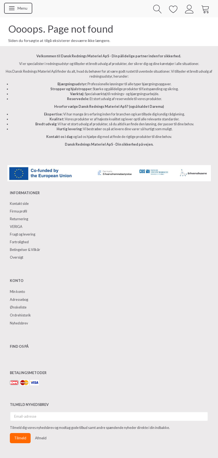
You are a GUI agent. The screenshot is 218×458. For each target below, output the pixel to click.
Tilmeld (20, 438)
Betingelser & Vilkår (25, 250)
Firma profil (18, 211)
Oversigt (16, 257)
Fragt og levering (22, 234)
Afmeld (40, 438)
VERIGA (16, 227)
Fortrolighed (19, 242)
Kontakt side (19, 204)
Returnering (19, 219)
